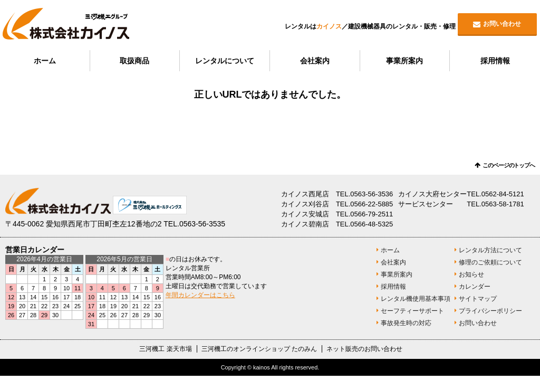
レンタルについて (224, 60)
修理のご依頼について (490, 262)
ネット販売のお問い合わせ (364, 349)
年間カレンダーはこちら (200, 295)
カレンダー (474, 286)
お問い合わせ (502, 23)
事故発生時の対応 (406, 323)
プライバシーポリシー (490, 311)
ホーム (45, 60)
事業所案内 (404, 60)
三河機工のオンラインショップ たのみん (259, 349)
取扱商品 (134, 60)
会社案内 (315, 60)
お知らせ (471, 274)
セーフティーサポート (412, 311)
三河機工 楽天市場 (165, 349)
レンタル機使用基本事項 (415, 298)
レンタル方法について (490, 250)
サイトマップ (478, 298)
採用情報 (495, 60)
